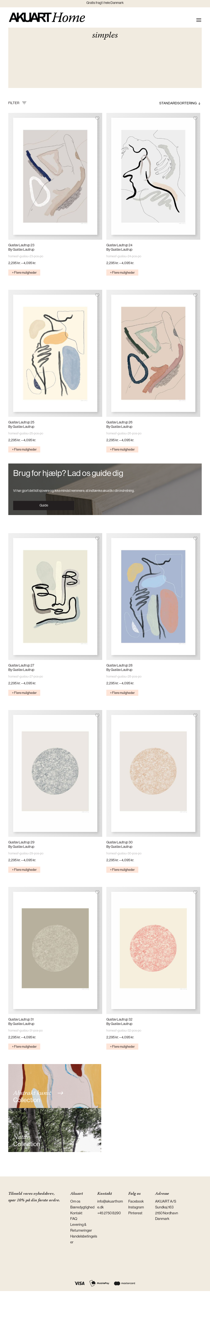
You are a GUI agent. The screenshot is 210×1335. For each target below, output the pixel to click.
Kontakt (76, 1213)
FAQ (73, 1219)
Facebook (136, 1201)
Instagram (136, 1207)
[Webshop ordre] (169, 103)
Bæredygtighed (82, 1207)
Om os (75, 1201)
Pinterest (135, 1213)
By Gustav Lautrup (21, 249)
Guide (44, 505)
